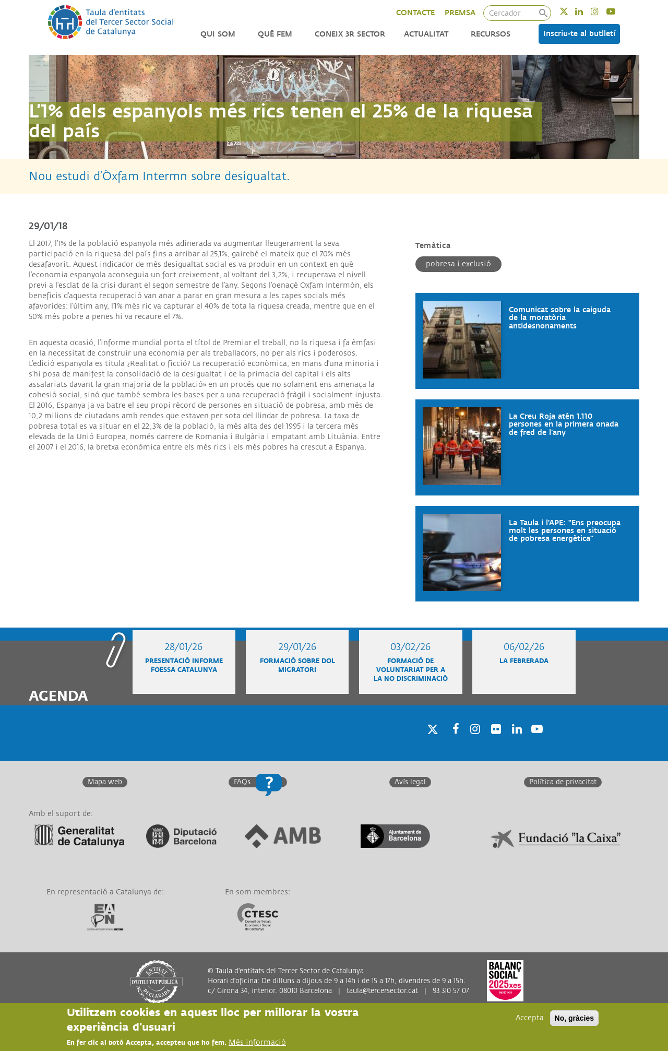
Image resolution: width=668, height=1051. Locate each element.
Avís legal (410, 782)
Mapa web (105, 782)
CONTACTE (415, 12)
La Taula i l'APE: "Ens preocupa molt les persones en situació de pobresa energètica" (565, 531)
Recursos (490, 34)
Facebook (452, 742)
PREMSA (460, 12)
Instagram (601, 11)
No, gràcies (574, 1018)
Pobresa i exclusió (458, 264)
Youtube (617, 11)
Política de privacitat (563, 782)
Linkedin (586, 11)
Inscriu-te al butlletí (579, 33)
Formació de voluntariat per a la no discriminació (411, 670)
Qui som (217, 34)
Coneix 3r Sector (350, 34)
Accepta (530, 1018)
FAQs (242, 782)
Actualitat (426, 34)
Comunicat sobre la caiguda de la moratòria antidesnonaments (560, 317)
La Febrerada (523, 661)
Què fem (275, 34)
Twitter (570, 11)
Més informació (257, 1042)
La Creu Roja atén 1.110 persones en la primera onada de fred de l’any (563, 424)
